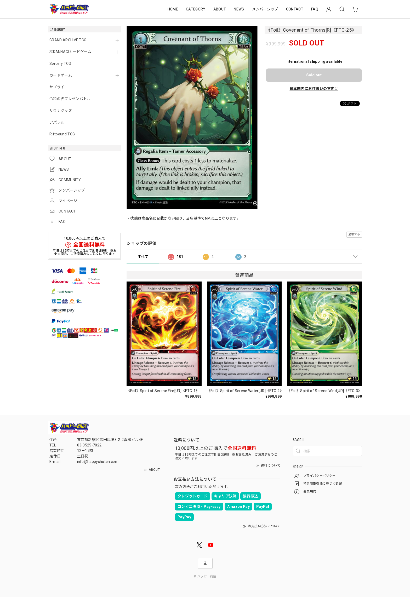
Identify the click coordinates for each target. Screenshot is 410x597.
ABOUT (219, 9)
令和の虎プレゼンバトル (70, 99)
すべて (143, 257)
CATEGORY (196, 9)
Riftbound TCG (62, 134)
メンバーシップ (265, 9)
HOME (173, 9)
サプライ (56, 87)
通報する (354, 234)
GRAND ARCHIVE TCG (67, 40)
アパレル (56, 122)
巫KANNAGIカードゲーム (70, 52)
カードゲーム (60, 75)
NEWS (239, 9)
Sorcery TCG (60, 63)
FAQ (314, 9)
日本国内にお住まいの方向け (313, 89)
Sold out (314, 75)
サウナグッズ (60, 110)
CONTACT (294, 9)
